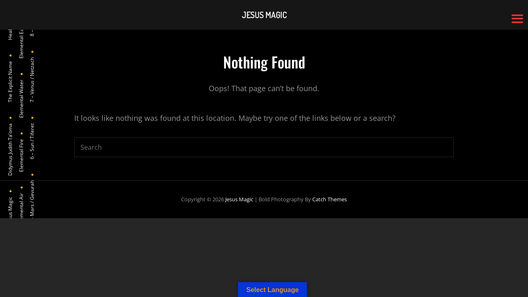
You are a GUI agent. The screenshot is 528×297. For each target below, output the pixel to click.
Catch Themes (329, 199)
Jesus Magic (239, 199)
